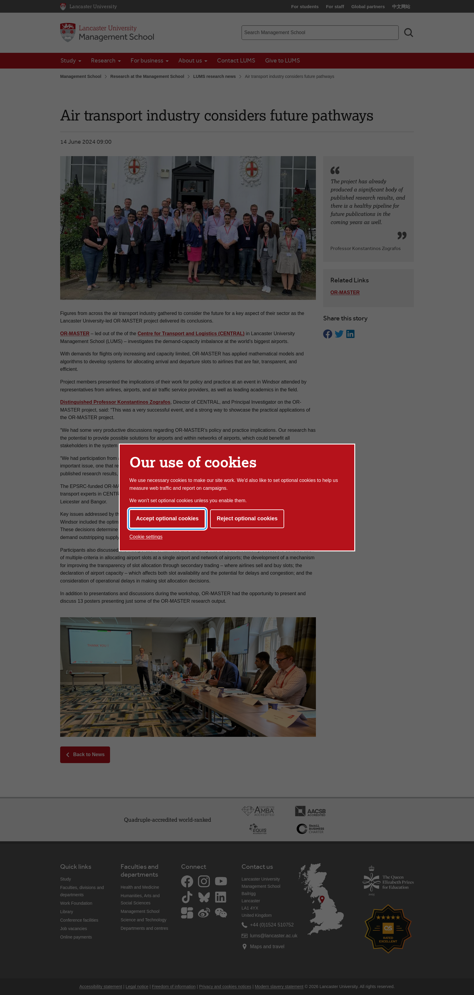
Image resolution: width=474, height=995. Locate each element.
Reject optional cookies (247, 518)
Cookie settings (145, 536)
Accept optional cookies (167, 518)
